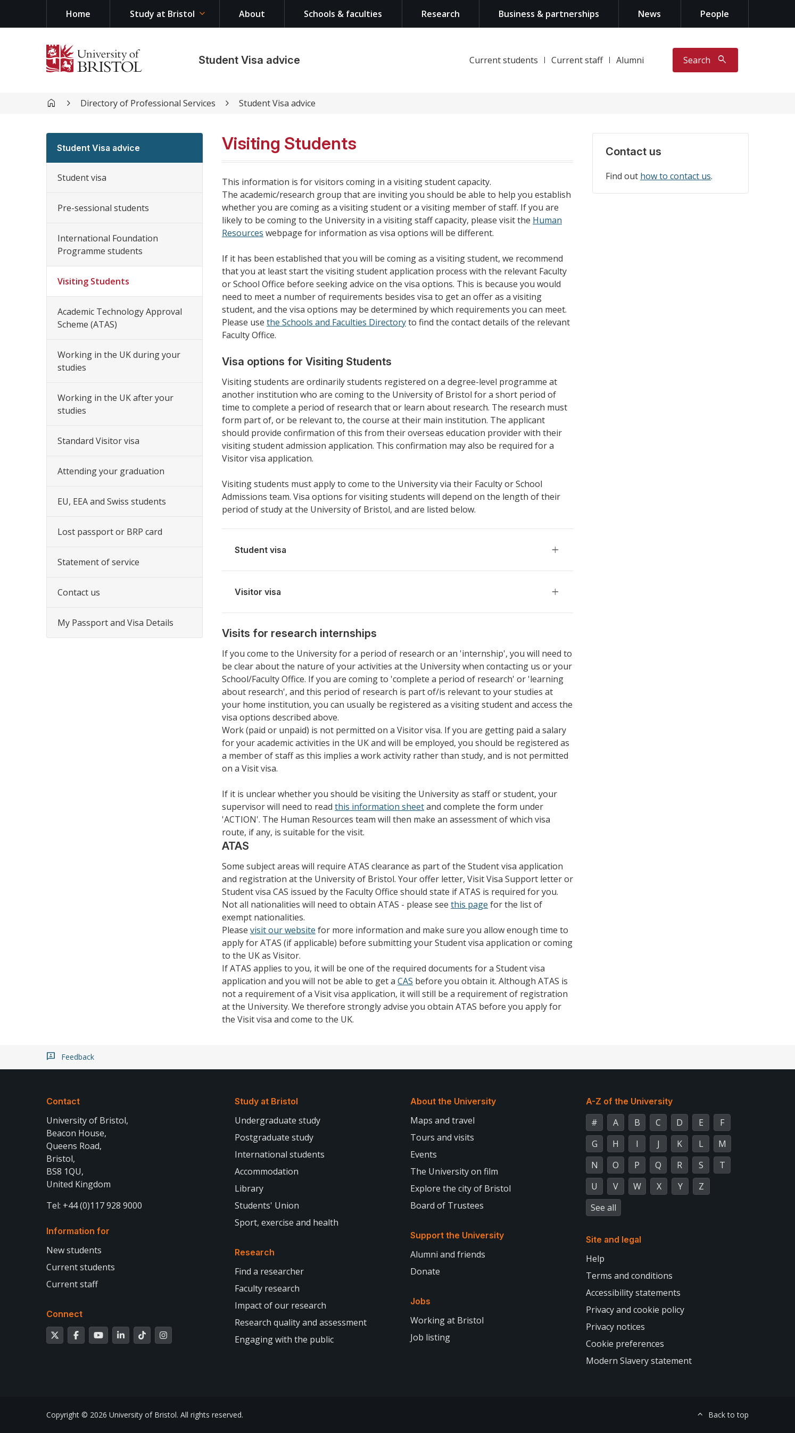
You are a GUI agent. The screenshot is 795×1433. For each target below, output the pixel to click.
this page (469, 904)
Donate (425, 1271)
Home (78, 14)
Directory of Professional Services (148, 103)
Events (423, 1154)
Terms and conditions (629, 1275)
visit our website (283, 930)
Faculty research (267, 1288)
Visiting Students (93, 281)
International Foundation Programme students (107, 244)
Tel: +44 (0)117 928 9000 (94, 1205)
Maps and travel (442, 1120)
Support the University (457, 1235)
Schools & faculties (343, 14)
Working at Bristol (447, 1320)
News (649, 14)
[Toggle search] (705, 60)
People (714, 14)
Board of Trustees (447, 1205)
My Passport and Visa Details (115, 622)
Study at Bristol (162, 14)
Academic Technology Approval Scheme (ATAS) (119, 318)
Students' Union (267, 1205)
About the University (453, 1101)
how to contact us (675, 176)
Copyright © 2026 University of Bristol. (112, 1415)
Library (249, 1188)
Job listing (430, 1337)
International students (280, 1154)
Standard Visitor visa (98, 441)
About (252, 14)
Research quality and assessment (301, 1322)
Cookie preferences (625, 1344)
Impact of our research (280, 1305)
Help (595, 1258)
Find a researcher (269, 1271)
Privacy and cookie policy (635, 1309)
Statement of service (98, 562)
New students (74, 1250)
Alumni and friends (447, 1254)
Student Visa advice (249, 60)
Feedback (77, 1057)
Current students (503, 60)
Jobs (420, 1301)
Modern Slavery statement (639, 1361)
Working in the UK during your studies (118, 361)
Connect (64, 1314)
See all (603, 1207)
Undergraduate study (277, 1120)
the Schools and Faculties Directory (336, 322)
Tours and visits (442, 1137)
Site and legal (613, 1239)
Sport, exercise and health (286, 1222)
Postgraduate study (274, 1137)
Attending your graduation (110, 471)
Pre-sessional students (103, 208)
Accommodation (267, 1171)
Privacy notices (615, 1327)
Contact (63, 1101)
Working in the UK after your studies (115, 404)
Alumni (630, 60)
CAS (405, 981)
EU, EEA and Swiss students (111, 501)
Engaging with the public (284, 1339)
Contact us (78, 592)
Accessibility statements (633, 1292)
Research (440, 14)
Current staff (577, 60)
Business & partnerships (549, 14)
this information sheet (379, 806)
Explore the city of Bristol (460, 1188)
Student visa (81, 177)
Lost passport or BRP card (109, 532)
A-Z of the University (629, 1101)
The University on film (454, 1171)
